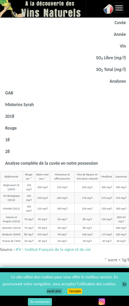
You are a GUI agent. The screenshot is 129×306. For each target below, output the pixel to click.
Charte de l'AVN (11, 241)
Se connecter (40, 301)
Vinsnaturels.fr (43, 8)
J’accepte (75, 291)
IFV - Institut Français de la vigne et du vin (53, 249)
